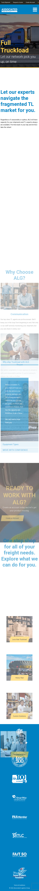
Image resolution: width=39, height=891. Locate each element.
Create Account (30, 2)
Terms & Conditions (19, 885)
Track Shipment (5, 2)
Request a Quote (18, 2)
